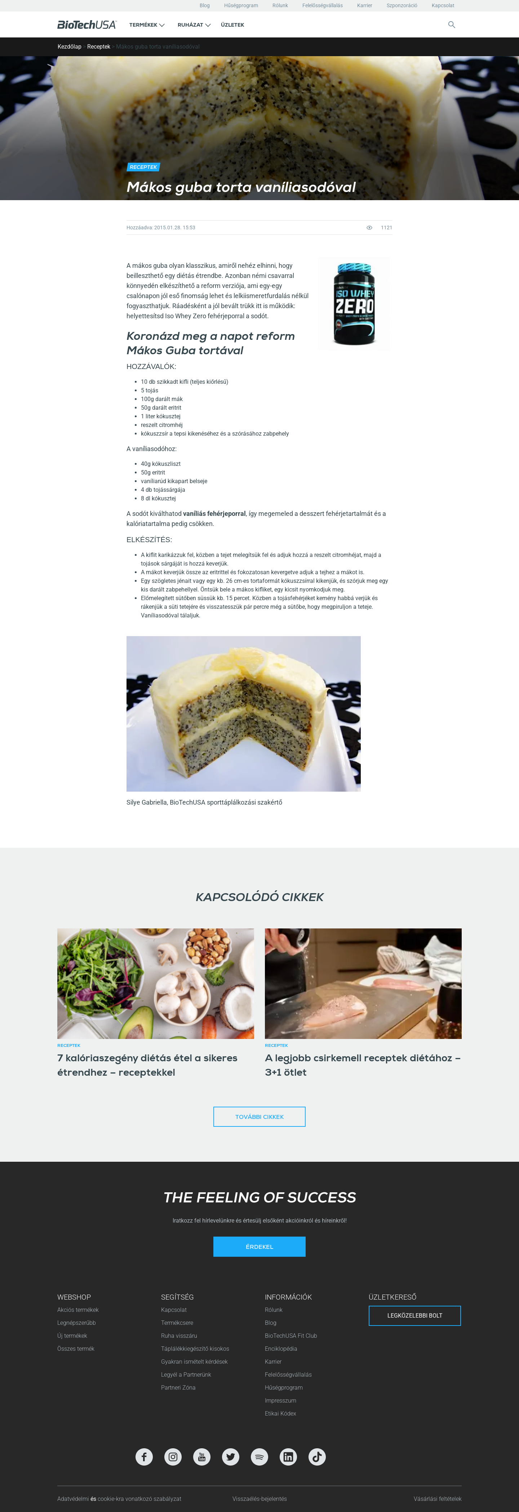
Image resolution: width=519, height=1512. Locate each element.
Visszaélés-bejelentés (259, 1498)
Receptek (98, 46)
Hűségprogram (241, 5)
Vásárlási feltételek (438, 1498)
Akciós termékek (78, 1309)
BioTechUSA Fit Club (292, 1335)
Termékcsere (177, 1322)
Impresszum (280, 1400)
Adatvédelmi (73, 1498)
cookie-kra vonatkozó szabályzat (139, 1498)
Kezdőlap (69, 46)
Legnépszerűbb (76, 1322)
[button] (147, 24)
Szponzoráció (402, 5)
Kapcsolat (443, 5)
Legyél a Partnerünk (186, 1374)
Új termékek (72, 1335)
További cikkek (259, 1118)
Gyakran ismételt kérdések (194, 1361)
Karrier (364, 5)
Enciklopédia (281, 1348)
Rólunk (280, 5)
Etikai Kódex (280, 1413)
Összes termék (75, 1348)
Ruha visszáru (179, 1335)
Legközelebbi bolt (415, 1315)
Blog (205, 5)
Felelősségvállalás (322, 5)
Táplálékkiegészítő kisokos (195, 1348)
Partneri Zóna (178, 1387)
